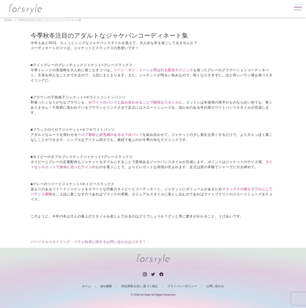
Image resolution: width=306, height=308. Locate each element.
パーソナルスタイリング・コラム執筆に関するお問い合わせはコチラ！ (88, 242)
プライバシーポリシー (182, 286)
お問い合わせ (215, 286)
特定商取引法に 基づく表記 (139, 286)
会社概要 (106, 286)
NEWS (8, 20)
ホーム (86, 286)
